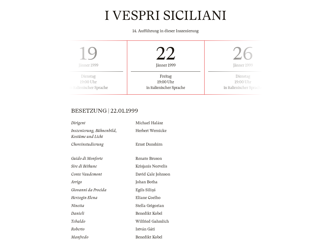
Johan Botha (146, 182)
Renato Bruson (149, 158)
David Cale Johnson (153, 174)
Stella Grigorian (150, 205)
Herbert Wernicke (151, 130)
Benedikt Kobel (149, 213)
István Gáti (145, 229)
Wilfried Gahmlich (152, 221)
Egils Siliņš (145, 190)
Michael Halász (149, 123)
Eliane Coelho (148, 197)
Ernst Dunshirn (149, 144)
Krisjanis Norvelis (151, 166)
